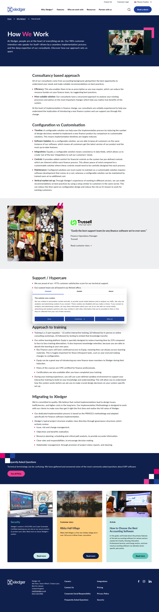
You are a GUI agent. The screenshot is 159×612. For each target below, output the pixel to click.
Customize (80, 319)
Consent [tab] (48, 291)
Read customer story (81, 245)
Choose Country (141, 2)
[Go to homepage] (16, 9)
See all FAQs (16, 473)
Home (9, 19)
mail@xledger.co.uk (39, 591)
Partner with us (105, 9)
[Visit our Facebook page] (138, 581)
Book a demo (142, 9)
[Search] (129, 9)
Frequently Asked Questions (76, 599)
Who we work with (75, 9)
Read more (41, 556)
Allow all (109, 319)
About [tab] (111, 291)
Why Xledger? (47, 9)
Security (100, 599)
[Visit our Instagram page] (144, 581)
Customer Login (123, 2)
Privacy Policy (103, 593)
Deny (49, 319)
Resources (91, 9)
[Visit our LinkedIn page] (150, 581)
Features (60, 9)
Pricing (100, 587)
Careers (67, 581)
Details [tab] (79, 291)
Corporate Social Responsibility (77, 593)
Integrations (102, 581)
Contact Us (108, 2)
